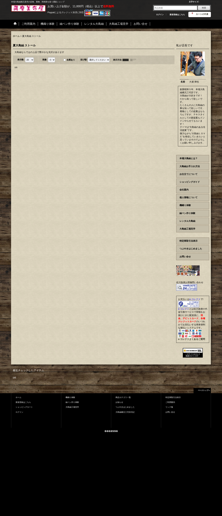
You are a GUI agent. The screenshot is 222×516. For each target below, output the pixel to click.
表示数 (20, 59)
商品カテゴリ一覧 (123, 397)
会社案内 (184, 189)
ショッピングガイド (190, 182)
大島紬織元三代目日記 (125, 412)
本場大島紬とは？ (189, 158)
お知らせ (119, 402)
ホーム (18, 397)
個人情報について (189, 197)
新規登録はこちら (177, 14)
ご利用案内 (170, 402)
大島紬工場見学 (187, 228)
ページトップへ (204, 390)
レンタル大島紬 (187, 221)
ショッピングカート (24, 407)
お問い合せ (185, 256)
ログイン (160, 14)
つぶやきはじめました (191, 248)
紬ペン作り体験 (187, 213)
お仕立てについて (189, 174)
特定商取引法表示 (189, 241)
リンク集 (169, 407)
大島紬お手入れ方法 (190, 166)
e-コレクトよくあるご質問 (191, 339)
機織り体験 (185, 205)
